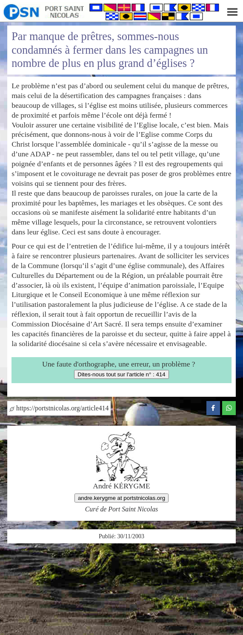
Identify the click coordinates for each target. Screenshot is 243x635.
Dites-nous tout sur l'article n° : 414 (121, 374)
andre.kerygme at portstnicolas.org (121, 498)
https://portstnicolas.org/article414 (59, 408)
